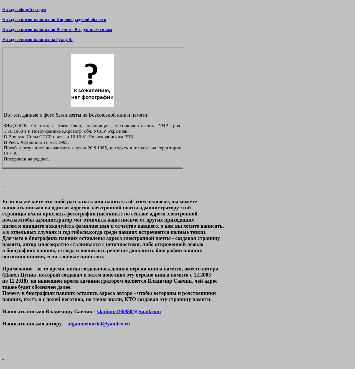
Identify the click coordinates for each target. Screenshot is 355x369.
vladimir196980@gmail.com (129, 311)
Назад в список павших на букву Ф (37, 39)
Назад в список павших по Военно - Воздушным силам (57, 29)
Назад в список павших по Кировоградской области (54, 19)
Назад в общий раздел (24, 9)
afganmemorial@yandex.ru (99, 324)
